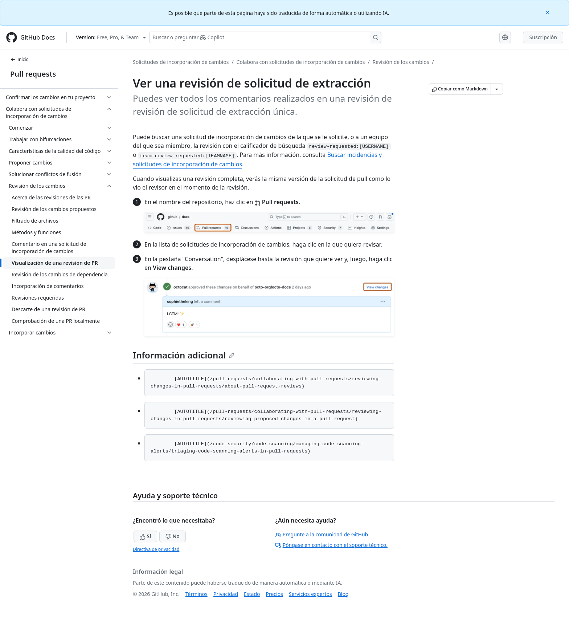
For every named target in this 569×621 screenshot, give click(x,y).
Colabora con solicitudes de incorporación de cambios (301, 61)
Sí (145, 536)
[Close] (548, 12)
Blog (343, 593)
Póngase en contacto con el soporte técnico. (331, 544)
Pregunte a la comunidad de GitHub (321, 534)
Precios (274, 593)
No (172, 536)
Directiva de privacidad (156, 549)
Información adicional (183, 355)
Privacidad (225, 593)
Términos (196, 593)
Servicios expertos (310, 593)
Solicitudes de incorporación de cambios (181, 61)
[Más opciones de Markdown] (497, 89)
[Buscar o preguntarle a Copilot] (265, 37)
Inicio (19, 59)
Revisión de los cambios (401, 61)
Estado (252, 593)
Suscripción (543, 37)
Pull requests (33, 74)
